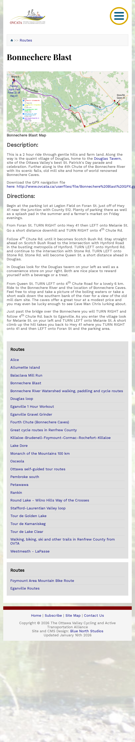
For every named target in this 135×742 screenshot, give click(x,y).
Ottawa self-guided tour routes (37, 469)
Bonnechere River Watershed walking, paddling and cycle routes (66, 391)
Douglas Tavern (107, 158)
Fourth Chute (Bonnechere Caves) (39, 422)
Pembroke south (24, 477)
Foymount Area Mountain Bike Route (42, 581)
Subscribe (53, 615)
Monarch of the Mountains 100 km (40, 453)
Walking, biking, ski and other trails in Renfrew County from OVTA (62, 541)
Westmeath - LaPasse (30, 551)
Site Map (73, 615)
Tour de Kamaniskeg (28, 524)
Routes (26, 40)
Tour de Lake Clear (26, 532)
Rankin (16, 493)
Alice (14, 360)
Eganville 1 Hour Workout (32, 407)
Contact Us (94, 615)
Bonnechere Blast (25, 383)
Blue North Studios (86, 631)
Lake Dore (19, 446)
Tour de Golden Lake (28, 516)
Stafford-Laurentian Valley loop (38, 508)
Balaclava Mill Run (26, 375)
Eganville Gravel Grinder (31, 414)
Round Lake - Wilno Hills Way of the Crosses (49, 500)
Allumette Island (25, 367)
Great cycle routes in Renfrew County (43, 430)
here (10, 186)
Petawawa (19, 485)
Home (36, 615)
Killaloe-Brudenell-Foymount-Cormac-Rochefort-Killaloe (60, 438)
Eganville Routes (25, 588)
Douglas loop (21, 399)
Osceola (17, 461)
